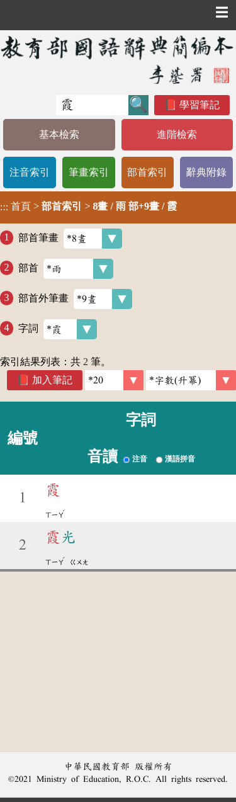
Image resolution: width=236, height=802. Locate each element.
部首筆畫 (70, 239)
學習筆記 (199, 104)
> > (88, 206)
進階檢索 (177, 134)
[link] (191, 380)
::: (4, 207)
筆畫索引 (89, 172)
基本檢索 (59, 134)
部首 (65, 269)
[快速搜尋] (92, 105)
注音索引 (29, 172)
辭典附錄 (206, 172)
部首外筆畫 (75, 299)
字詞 (57, 329)
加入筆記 (52, 380)
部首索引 (147, 172)
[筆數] (114, 380)
